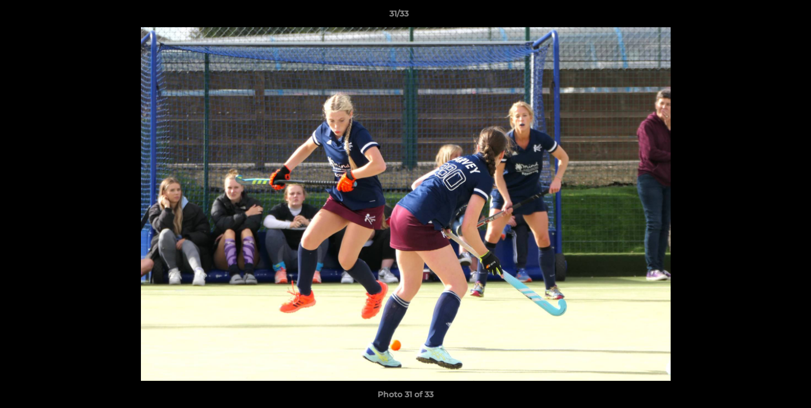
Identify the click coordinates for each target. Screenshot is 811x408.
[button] (763, 16)
